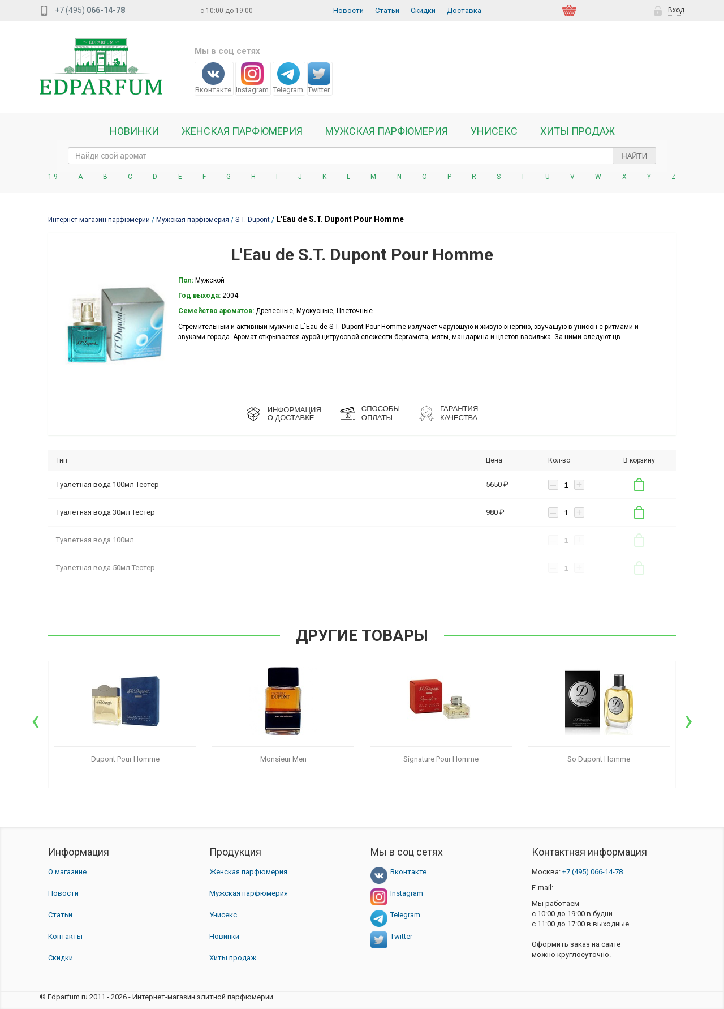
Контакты (65, 936)
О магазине (67, 871)
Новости (348, 10)
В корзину (639, 484)
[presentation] (35, 720)
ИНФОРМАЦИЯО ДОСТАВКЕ (294, 413)
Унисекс (494, 131)
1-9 (53, 177)
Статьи (387, 10)
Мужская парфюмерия (386, 131)
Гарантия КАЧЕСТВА (459, 413)
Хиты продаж (577, 131)
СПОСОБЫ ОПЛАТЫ (380, 413)
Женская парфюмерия (248, 871)
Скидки (423, 10)
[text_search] (362, 155)
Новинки (134, 131)
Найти (634, 156)
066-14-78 (592, 871)
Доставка (464, 10)
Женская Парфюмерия (242, 131)
